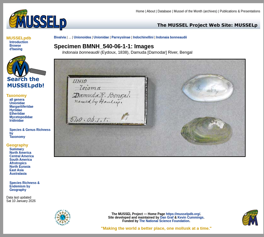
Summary (17, 149)
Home (140, 11)
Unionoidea (82, 37)
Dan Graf (167, 217)
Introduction (19, 42)
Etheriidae (17, 113)
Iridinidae (16, 120)
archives (210, 11)
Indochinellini (143, 37)
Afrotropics (18, 163)
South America (21, 159)
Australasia (18, 173)
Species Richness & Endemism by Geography (25, 186)
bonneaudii (178, 37)
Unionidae (17, 103)
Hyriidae (16, 110)
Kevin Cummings (191, 217)
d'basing (16, 49)
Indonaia (162, 37)
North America (20, 152)
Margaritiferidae (21, 106)
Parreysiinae (121, 37)
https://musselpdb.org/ (183, 214)
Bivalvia (60, 37)
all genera (17, 99)
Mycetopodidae (21, 117)
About (151, 11)
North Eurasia (20, 166)
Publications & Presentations (240, 11)
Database (164, 11)
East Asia (17, 170)
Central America (22, 156)
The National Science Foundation (164, 221)
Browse (15, 45)
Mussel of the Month (188, 11)
